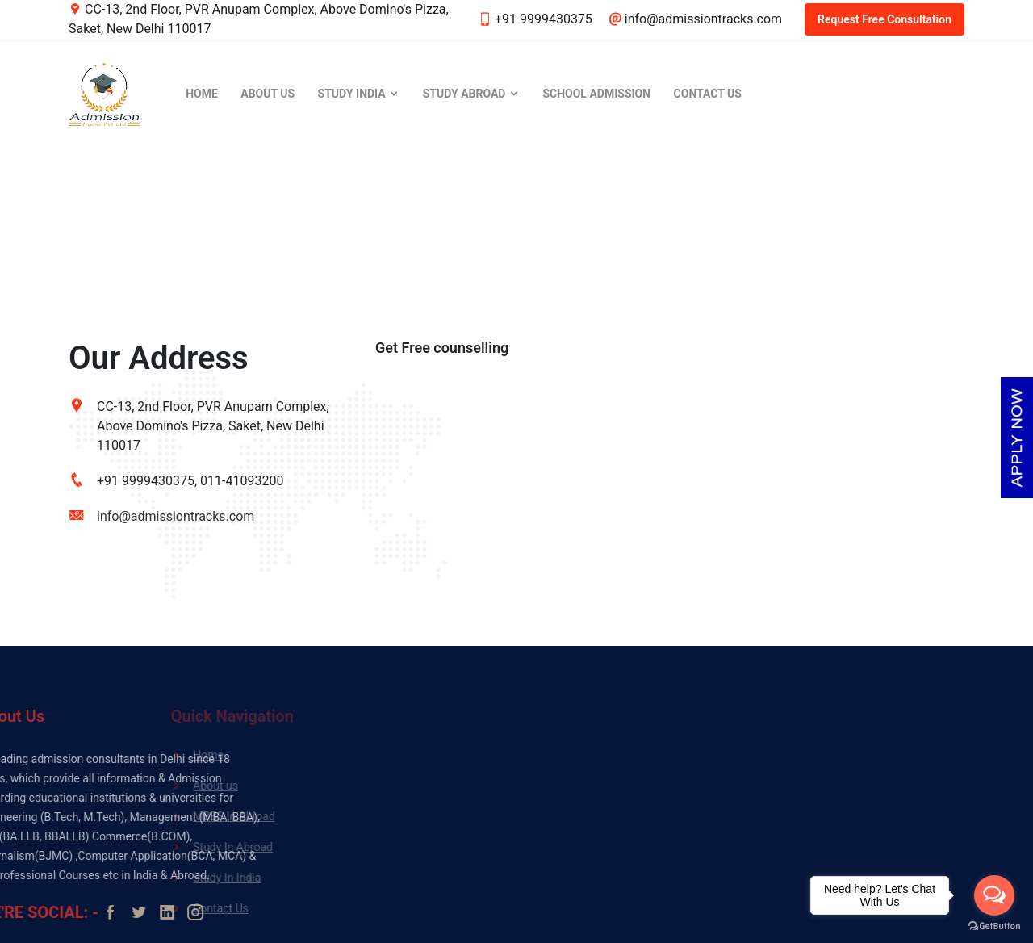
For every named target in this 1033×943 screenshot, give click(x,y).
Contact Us (708, 93)
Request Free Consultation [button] (884, 19)
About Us (267, 93)
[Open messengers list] (994, 895)
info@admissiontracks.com (175, 516)
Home (202, 93)
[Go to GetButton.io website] (994, 926)
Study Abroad (471, 93)
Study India (359, 93)
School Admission (596, 93)
